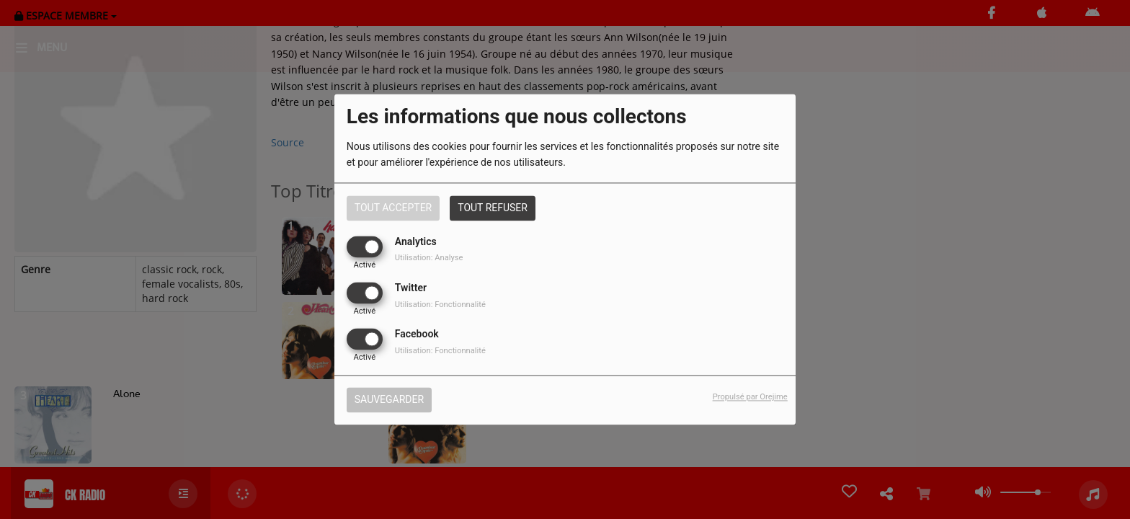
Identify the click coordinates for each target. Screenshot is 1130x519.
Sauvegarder (389, 400)
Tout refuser (493, 207)
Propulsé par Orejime (750, 397)
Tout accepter (393, 207)
